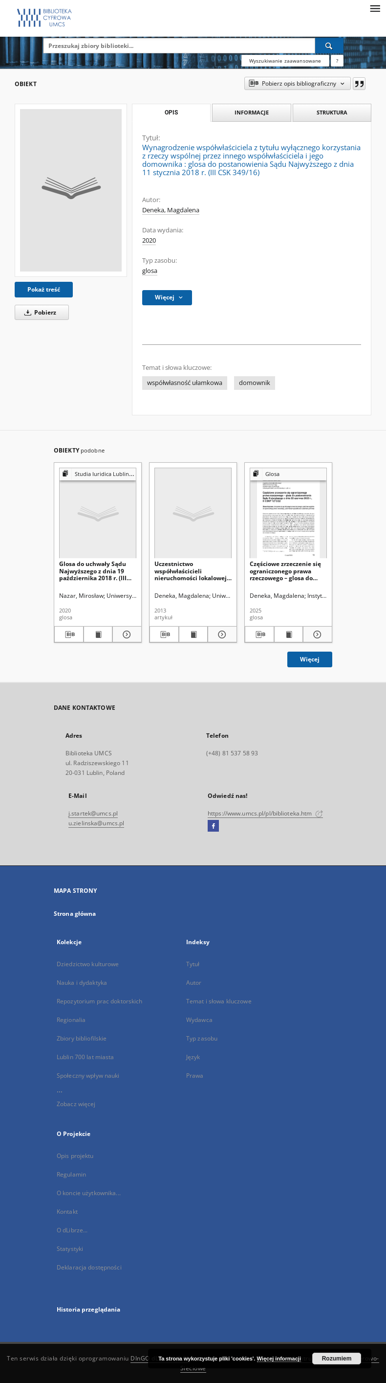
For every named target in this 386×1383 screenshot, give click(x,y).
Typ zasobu (201, 1038)
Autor (194, 982)
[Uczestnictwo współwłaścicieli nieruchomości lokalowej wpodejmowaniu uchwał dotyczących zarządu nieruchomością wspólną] (193, 513)
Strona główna (75, 913)
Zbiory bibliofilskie (82, 1038)
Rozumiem (337, 1358)
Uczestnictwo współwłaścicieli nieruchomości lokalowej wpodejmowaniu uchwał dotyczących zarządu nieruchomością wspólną (190, 571)
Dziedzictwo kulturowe (88, 964)
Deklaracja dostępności (89, 1267)
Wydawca (199, 1020)
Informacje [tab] (252, 112)
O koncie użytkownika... (89, 1193)
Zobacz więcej (76, 1104)
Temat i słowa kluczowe (219, 1001)
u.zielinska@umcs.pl (96, 823)
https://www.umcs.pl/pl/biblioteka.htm (265, 813)
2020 (149, 240)
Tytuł (193, 964)
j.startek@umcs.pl (93, 813)
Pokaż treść (43, 289)
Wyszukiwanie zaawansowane (285, 60)
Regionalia (71, 1020)
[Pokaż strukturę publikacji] (98, 474)
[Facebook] (213, 826)
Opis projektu (75, 1156)
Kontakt (67, 1211)
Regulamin (71, 1174)
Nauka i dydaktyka (82, 982)
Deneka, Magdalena (170, 210)
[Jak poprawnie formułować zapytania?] (337, 61)
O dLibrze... (72, 1230)
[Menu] (375, 8)
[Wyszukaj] (329, 45)
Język (193, 1057)
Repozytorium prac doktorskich (99, 1001)
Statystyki (70, 1249)
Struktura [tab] (332, 112)
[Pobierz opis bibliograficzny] (69, 634)
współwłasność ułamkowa (184, 383)
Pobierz (38, 312)
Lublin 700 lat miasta (85, 1057)
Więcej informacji (279, 1358)
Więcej (310, 659)
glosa (149, 271)
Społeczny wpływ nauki (88, 1075)
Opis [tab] (171, 112)
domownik (254, 383)
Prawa (195, 1075)
